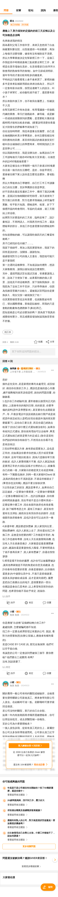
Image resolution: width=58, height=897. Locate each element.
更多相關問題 (29, 846)
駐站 (30, 10)
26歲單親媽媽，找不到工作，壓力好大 (26, 800)
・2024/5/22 (24, 615)
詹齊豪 (13, 368)
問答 (6, 10)
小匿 (12, 611)
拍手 (13, 602)
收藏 (40, 341)
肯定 (31, 602)
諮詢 (43, 10)
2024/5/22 (19, 21)
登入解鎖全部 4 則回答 (29, 745)
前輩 (18, 10)
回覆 (49, 602)
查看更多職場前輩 (30, 866)
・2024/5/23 (41, 372)
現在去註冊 (39, 764)
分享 (52, 341)
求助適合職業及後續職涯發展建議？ (24, 810)
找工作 (7, 332)
